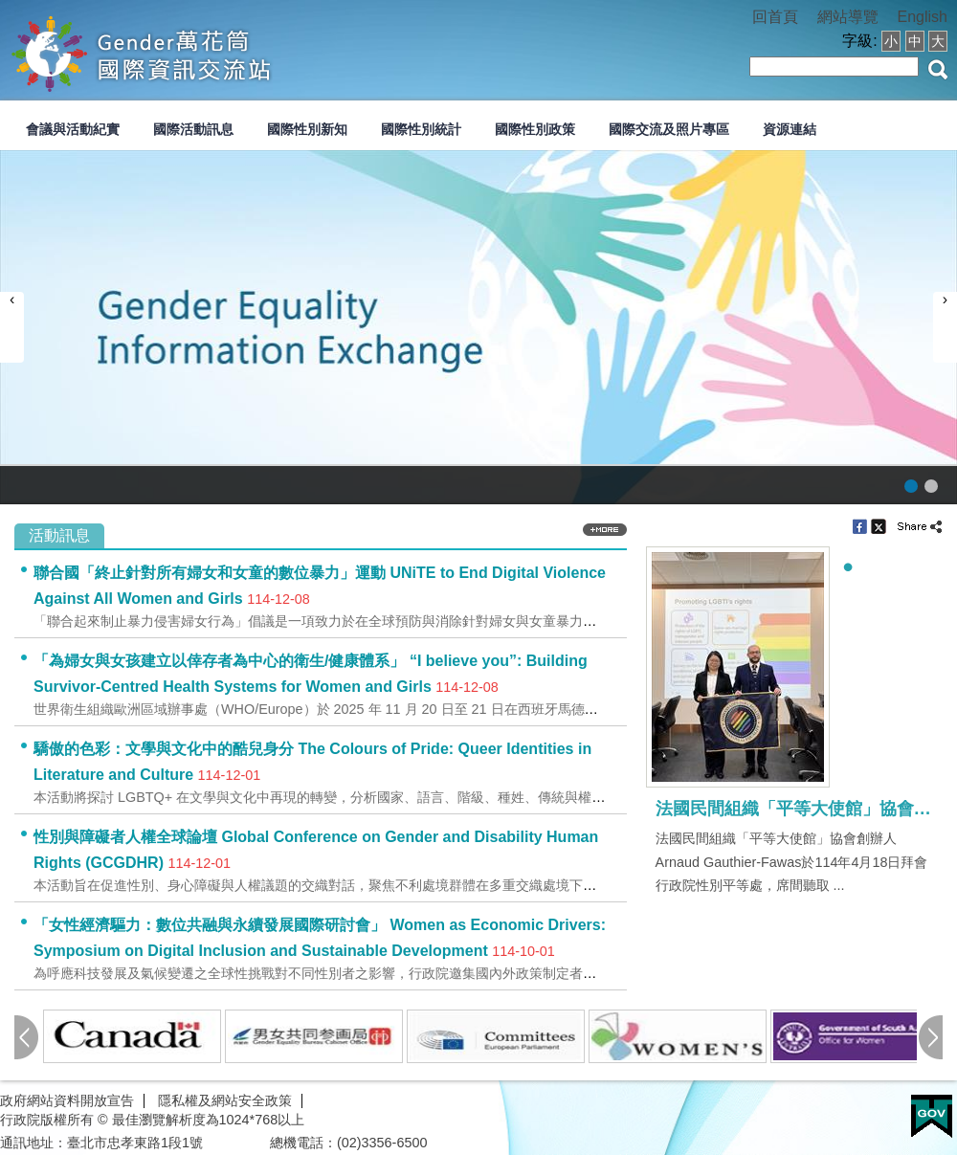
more (605, 529)
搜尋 (937, 69)
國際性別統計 (421, 129)
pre (26, 1037)
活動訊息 (59, 535)
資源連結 (789, 129)
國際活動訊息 (193, 129)
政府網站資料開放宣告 (67, 1100)
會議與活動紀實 (73, 129)
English (922, 17)
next (931, 1037)
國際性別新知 (307, 129)
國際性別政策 (535, 129)
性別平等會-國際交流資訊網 (200, 52)
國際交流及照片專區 (669, 129)
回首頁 (775, 17)
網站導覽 (848, 17)
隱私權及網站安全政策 (225, 1100)
